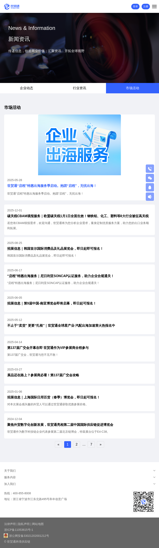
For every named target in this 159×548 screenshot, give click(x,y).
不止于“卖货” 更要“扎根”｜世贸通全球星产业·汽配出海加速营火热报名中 (61, 325)
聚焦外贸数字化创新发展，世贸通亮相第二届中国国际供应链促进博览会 (60, 424)
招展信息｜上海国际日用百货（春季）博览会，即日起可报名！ (53, 397)
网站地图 (38, 524)
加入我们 (10, 484)
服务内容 (10, 477)
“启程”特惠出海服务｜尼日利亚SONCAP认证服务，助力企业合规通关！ (60, 276)
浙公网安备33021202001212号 (26, 535)
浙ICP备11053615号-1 (18, 529)
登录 (135, 6)
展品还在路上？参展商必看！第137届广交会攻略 (43, 375)
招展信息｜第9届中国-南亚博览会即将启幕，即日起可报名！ (51, 303)
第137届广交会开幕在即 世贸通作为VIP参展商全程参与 (48, 348)
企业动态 (26, 88)
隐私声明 (24, 524)
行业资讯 (79, 88)
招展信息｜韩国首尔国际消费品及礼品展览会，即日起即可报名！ (55, 248)
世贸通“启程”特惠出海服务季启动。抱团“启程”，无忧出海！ (52, 186)
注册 (145, 6)
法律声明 (10, 524)
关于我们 (10, 470)
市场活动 (132, 88)
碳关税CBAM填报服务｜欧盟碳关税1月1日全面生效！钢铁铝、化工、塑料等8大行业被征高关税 (78, 216)
